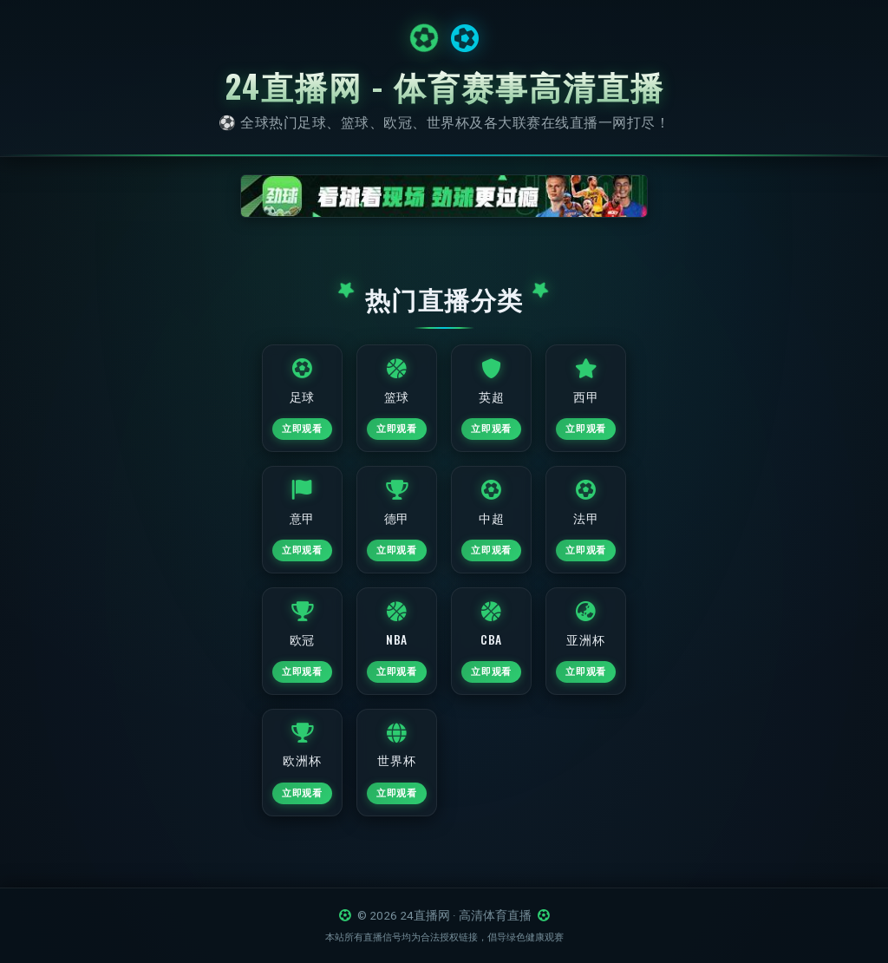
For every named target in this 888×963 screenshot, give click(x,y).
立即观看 (297, 432)
